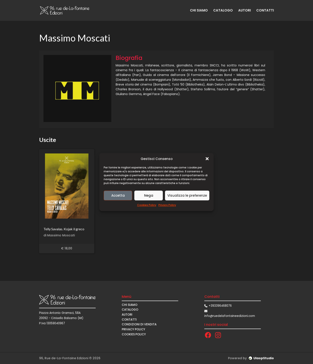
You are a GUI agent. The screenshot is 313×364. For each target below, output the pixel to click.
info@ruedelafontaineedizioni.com (229, 316)
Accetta (118, 195)
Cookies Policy (146, 205)
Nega (148, 195)
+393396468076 (220, 306)
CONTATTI (265, 11)
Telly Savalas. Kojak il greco (63, 229)
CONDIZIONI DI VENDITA (139, 324)
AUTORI (244, 11)
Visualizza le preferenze (187, 195)
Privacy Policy (167, 205)
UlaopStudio (263, 358)
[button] (207, 159)
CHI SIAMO (199, 11)
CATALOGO (223, 11)
